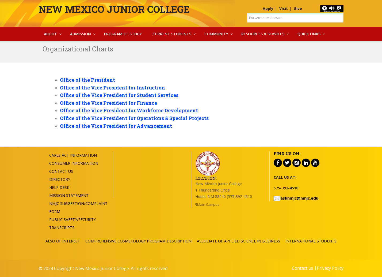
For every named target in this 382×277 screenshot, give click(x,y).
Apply (268, 8)
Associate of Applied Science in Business (238, 241)
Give (298, 8)
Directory (59, 179)
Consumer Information (73, 163)
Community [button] (216, 33)
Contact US (61, 171)
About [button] (50, 33)
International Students (311, 241)
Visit (283, 8)
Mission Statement (69, 195)
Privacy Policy (330, 268)
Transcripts (61, 227)
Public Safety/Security (72, 219)
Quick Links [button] (308, 33)
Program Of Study (123, 33)
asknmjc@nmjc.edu (299, 198)
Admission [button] (80, 33)
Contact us (302, 268)
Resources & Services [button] (262, 33)
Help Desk (59, 187)
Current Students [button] (171, 33)
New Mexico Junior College (114, 9)
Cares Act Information (73, 155)
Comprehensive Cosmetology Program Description (138, 241)
